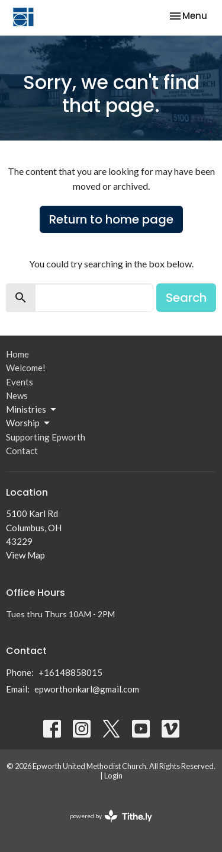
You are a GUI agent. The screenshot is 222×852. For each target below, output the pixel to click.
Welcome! (26, 367)
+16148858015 (70, 672)
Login (113, 775)
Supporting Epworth (45, 437)
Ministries (32, 410)
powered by (111, 816)
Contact (22, 450)
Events (19, 381)
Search (186, 297)
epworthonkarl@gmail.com (86, 689)
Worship (29, 423)
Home (17, 354)
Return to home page (111, 219)
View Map (25, 555)
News (17, 395)
